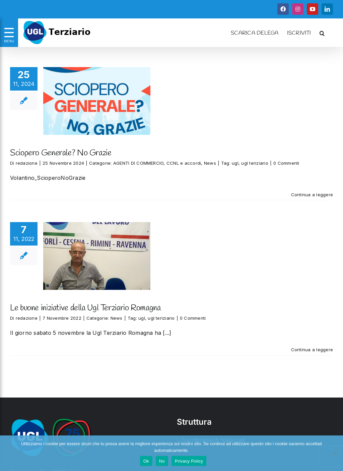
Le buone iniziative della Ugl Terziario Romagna (85, 308)
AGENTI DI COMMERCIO (138, 163)
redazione (27, 163)
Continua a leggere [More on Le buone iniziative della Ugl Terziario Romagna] (312, 349)
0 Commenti (286, 163)
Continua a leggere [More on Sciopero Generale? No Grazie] (312, 194)
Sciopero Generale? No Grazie (61, 153)
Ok (146, 461)
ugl (235, 163)
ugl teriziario (254, 163)
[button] (322, 32)
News (210, 163)
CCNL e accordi (183, 163)
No (162, 461)
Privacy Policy (189, 461)
